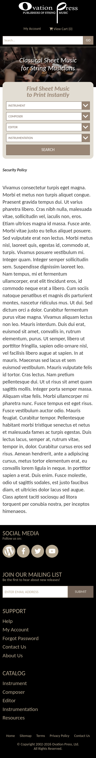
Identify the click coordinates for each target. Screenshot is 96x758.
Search (48, 149)
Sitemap (25, 736)
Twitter (37, 551)
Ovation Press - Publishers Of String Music (48, 12)
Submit (80, 591)
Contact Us (82, 736)
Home (10, 736)
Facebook (23, 551)
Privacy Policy (59, 736)
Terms (40, 736)
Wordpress (9, 551)
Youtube (52, 551)
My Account (32, 28)
